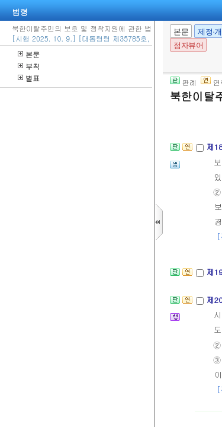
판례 (183, 82)
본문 (29, 54)
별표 (29, 78)
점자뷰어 (188, 45)
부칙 (29, 66)
